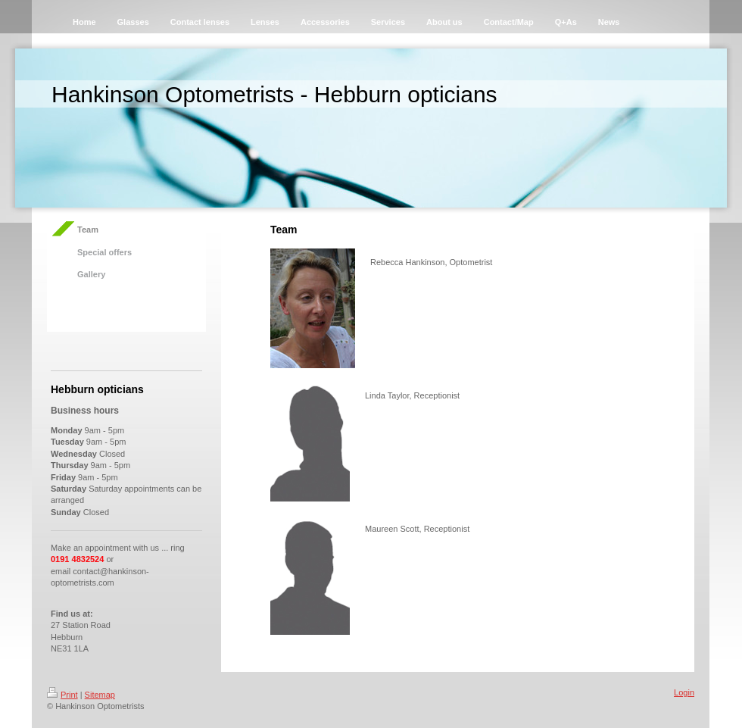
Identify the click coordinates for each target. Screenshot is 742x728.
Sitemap (100, 694)
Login (684, 692)
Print (62, 694)
